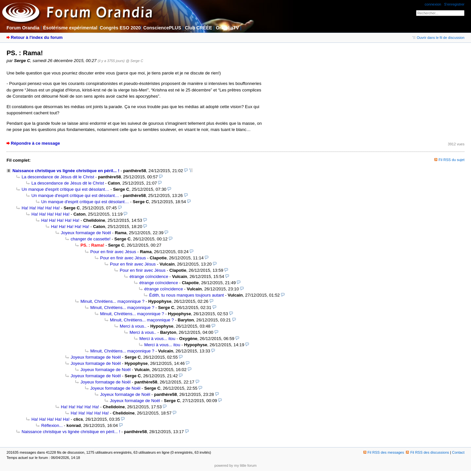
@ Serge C (134, 61)
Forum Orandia (23, 27)
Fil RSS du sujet (451, 160)
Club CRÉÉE (198, 27)
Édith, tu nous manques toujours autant (186, 295)
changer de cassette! (91, 238)
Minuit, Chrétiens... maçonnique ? (112, 301)
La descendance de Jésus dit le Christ (58, 176)
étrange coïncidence (149, 276)
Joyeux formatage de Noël (86, 232)
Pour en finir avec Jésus (113, 251)
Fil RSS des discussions (427, 452)
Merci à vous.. (133, 326)
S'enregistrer (454, 4)
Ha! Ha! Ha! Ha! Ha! (41, 207)
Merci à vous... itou (157, 338)
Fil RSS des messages (383, 452)
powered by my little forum (236, 465)
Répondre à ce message (35, 143)
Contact (458, 452)
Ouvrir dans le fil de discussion (438, 38)
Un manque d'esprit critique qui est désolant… (65, 189)
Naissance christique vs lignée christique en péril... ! (65, 170)
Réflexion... (52, 425)
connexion (433, 4)
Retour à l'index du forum (36, 37)
